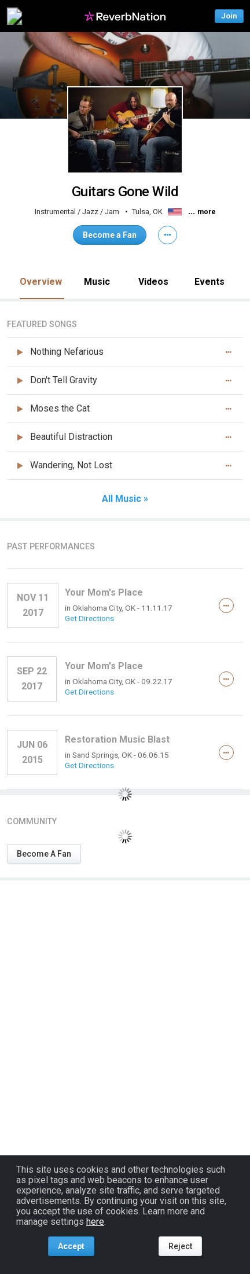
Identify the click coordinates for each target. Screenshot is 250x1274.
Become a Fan (110, 235)
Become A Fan (44, 853)
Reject (180, 1246)
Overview (41, 281)
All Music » (125, 499)
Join (229, 16)
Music (97, 281)
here (95, 1221)
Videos (153, 281)
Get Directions (89, 618)
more (206, 212)
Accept (71, 1246)
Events (209, 281)
